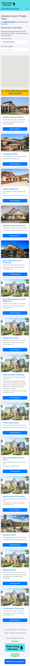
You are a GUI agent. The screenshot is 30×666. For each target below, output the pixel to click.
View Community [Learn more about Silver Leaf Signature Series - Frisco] (15, 471)
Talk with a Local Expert (15, 661)
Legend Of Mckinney (10, 189)
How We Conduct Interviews (18, 633)
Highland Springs (9, 570)
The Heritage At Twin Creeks (13, 608)
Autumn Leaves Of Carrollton (14, 496)
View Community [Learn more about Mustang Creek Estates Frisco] (15, 235)
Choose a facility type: (6, 38)
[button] (20, 64)
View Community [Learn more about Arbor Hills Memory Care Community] (15, 274)
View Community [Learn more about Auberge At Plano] (15, 545)
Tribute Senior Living (11, 423)
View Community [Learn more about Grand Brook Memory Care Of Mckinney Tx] (15, 313)
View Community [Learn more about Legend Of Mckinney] (15, 200)
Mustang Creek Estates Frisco (14, 226)
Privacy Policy (22, 629)
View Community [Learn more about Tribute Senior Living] (15, 432)
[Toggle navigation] (27, 8)
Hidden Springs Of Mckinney (13, 375)
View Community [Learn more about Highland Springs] (15, 583)
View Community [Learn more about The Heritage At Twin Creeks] (15, 620)
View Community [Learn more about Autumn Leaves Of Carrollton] (15, 510)
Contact (6, 633)
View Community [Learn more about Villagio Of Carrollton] (15, 349)
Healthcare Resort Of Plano (13, 117)
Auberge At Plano (9, 535)
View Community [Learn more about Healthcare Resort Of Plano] (15, 129)
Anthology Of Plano (10, 154)
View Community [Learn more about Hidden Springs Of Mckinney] (15, 397)
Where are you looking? (7, 46)
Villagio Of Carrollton (11, 338)
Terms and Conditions (10, 629)
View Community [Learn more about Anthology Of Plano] (15, 164)
